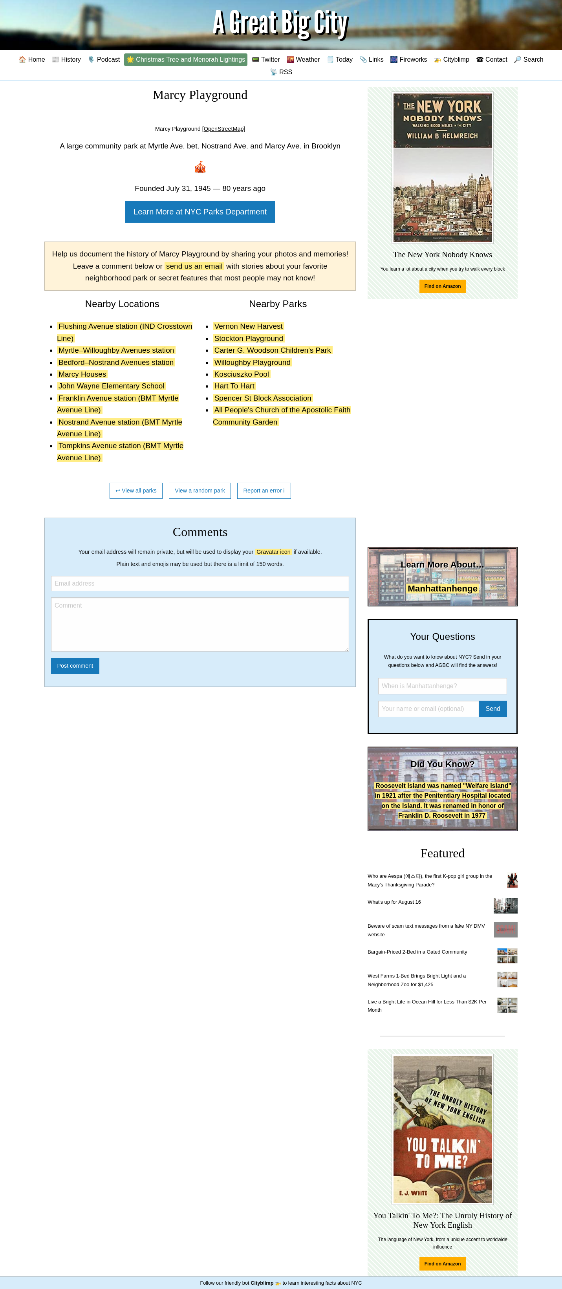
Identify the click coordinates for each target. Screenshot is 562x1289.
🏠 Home (31, 59)
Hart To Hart (234, 386)
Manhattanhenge (443, 588)
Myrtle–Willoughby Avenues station (116, 350)
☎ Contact (491, 59)
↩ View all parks (136, 490)
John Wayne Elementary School (112, 386)
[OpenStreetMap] (223, 129)
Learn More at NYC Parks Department (200, 211)
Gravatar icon (273, 552)
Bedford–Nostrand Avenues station (116, 362)
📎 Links (371, 59)
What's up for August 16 (394, 902)
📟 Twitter (266, 59)
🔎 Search (529, 59)
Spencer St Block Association (262, 398)
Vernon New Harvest (248, 326)
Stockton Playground (248, 338)
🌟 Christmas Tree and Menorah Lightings (185, 59)
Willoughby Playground (252, 362)
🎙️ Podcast (103, 59)
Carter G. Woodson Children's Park (272, 350)
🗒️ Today (339, 59)
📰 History (66, 59)
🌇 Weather (303, 59)
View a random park (200, 490)
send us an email (194, 266)
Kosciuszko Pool (241, 374)
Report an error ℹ (264, 490)
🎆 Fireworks (408, 59)
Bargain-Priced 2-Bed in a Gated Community (417, 952)
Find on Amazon (443, 286)
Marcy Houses (82, 374)
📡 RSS (281, 71)
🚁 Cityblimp (451, 59)
